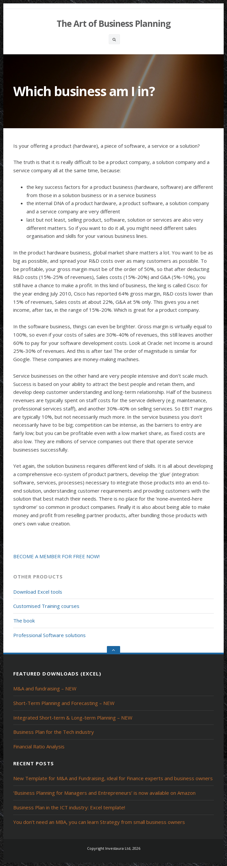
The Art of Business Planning (113, 23)
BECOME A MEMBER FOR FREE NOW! (56, 556)
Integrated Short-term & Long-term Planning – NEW (72, 717)
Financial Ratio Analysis (39, 746)
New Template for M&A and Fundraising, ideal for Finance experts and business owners (113, 778)
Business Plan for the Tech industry (53, 732)
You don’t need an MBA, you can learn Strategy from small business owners (99, 822)
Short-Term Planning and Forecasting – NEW (63, 703)
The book (24, 620)
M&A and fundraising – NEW (44, 688)
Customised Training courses (46, 606)
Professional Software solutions (49, 635)
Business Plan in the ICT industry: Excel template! (69, 807)
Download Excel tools (37, 591)
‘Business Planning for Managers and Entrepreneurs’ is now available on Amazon (104, 792)
